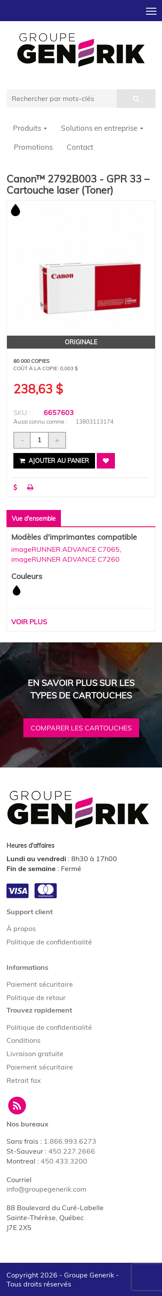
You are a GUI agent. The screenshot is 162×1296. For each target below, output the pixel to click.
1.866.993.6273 (70, 1141)
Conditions (23, 1040)
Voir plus (29, 621)
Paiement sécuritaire (39, 984)
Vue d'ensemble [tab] (34, 518)
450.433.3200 (64, 1161)
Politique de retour (36, 997)
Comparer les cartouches (81, 727)
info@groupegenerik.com (46, 1189)
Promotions (33, 146)
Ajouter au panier (54, 461)
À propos (21, 928)
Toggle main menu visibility (152, 9)
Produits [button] (30, 127)
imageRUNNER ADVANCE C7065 (65, 549)
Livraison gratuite (35, 1053)
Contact (80, 146)
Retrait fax (23, 1080)
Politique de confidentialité (49, 941)
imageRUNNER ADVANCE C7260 (65, 559)
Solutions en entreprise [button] (102, 127)
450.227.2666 (71, 1151)
